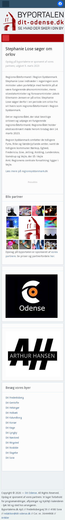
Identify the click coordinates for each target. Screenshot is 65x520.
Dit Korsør (11, 422)
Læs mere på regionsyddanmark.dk (27, 171)
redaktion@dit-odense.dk (17, 513)
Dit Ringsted (12, 442)
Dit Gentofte (12, 402)
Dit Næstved (12, 437)
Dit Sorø (10, 457)
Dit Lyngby (11, 432)
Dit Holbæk (12, 412)
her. (52, 256)
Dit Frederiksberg (15, 397)
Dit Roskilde (12, 447)
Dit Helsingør (12, 407)
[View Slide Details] (33, 354)
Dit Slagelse (12, 452)
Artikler (5, 517)
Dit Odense (31, 492)
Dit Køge (10, 427)
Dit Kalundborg (14, 417)
